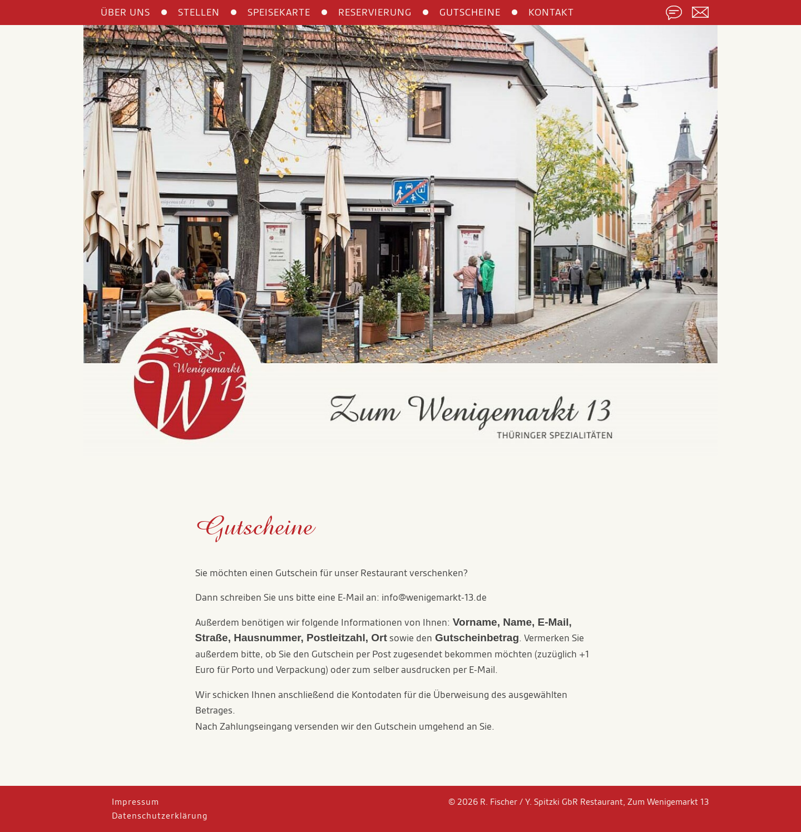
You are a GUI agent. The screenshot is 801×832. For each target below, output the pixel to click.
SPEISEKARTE (279, 12)
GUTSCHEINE (470, 12)
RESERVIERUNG (375, 12)
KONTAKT (551, 12)
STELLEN (199, 12)
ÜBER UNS (125, 12)
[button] (131, 245)
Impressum (135, 801)
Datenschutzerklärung (159, 815)
